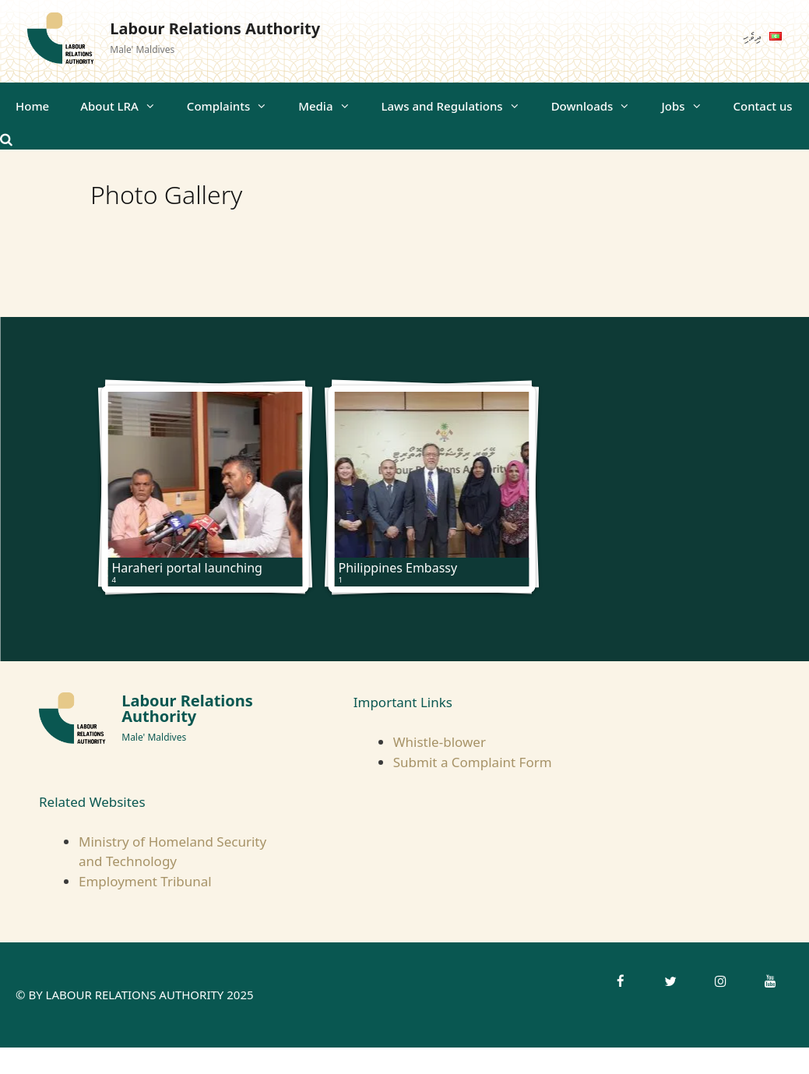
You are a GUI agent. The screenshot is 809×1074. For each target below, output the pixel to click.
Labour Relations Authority (215, 28)
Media (331, 106)
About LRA (125, 106)
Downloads (598, 106)
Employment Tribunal (145, 881)
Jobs (689, 106)
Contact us (763, 106)
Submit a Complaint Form (472, 762)
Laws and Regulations (459, 106)
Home (32, 106)
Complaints (235, 106)
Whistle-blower (439, 742)
